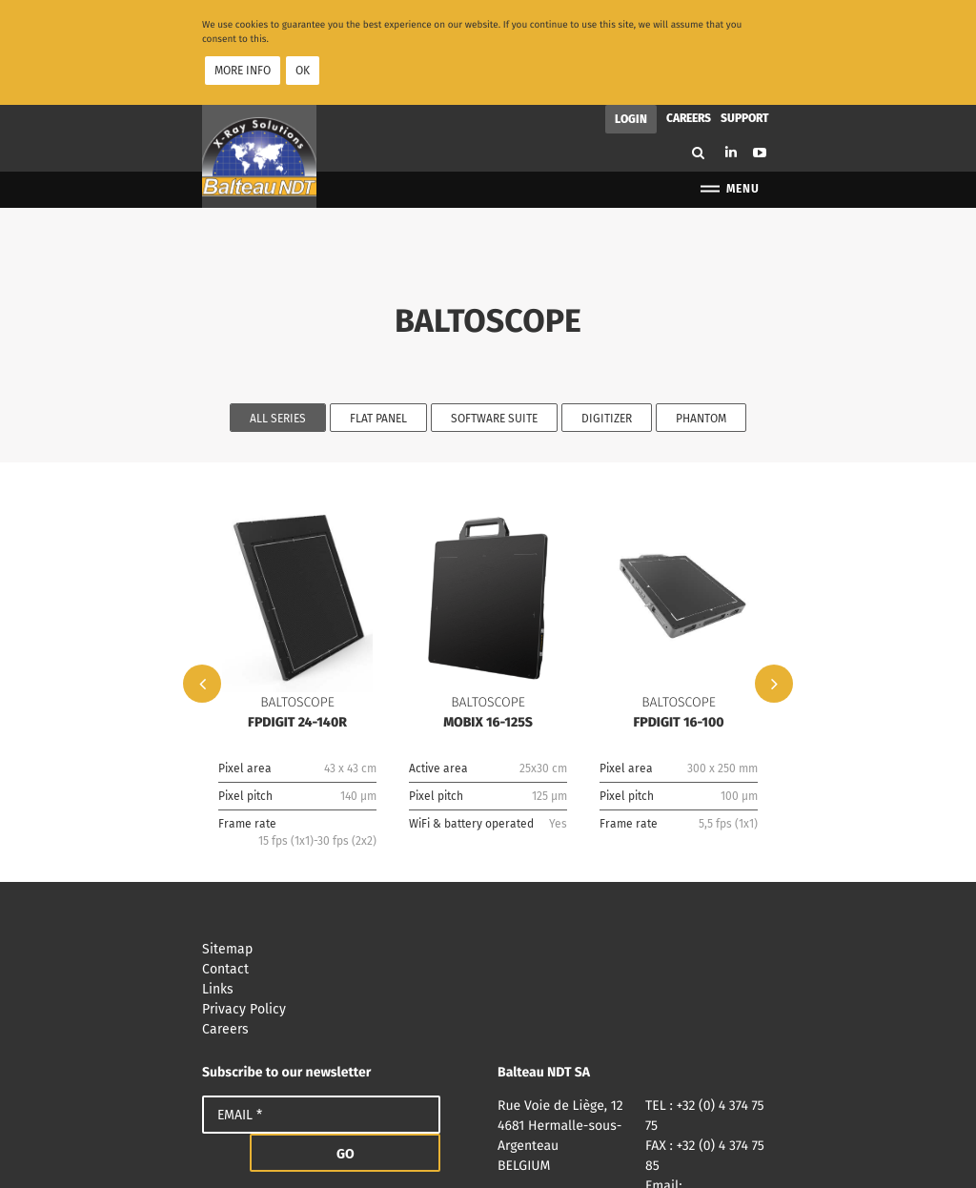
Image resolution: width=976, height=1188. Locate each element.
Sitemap (488, 862)
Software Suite (494, 331)
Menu (729, 102)
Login (631, 32)
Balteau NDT (259, 69)
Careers (688, 31)
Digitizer (606, 331)
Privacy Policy (488, 922)
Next (774, 597)
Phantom (701, 331)
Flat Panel (378, 331)
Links (488, 902)
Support (745, 31)
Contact (488, 882)
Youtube (759, 66)
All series (278, 331)
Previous (202, 597)
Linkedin (731, 65)
